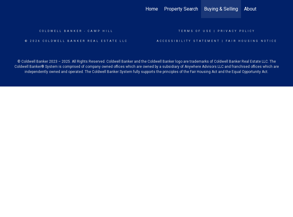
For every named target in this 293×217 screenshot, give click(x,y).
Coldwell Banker (60, 31)
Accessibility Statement (188, 40)
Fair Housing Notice (251, 40)
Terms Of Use (195, 31)
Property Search (181, 9)
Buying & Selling (221, 9)
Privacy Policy (236, 31)
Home (151, 9)
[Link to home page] (37, 9)
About (250, 9)
